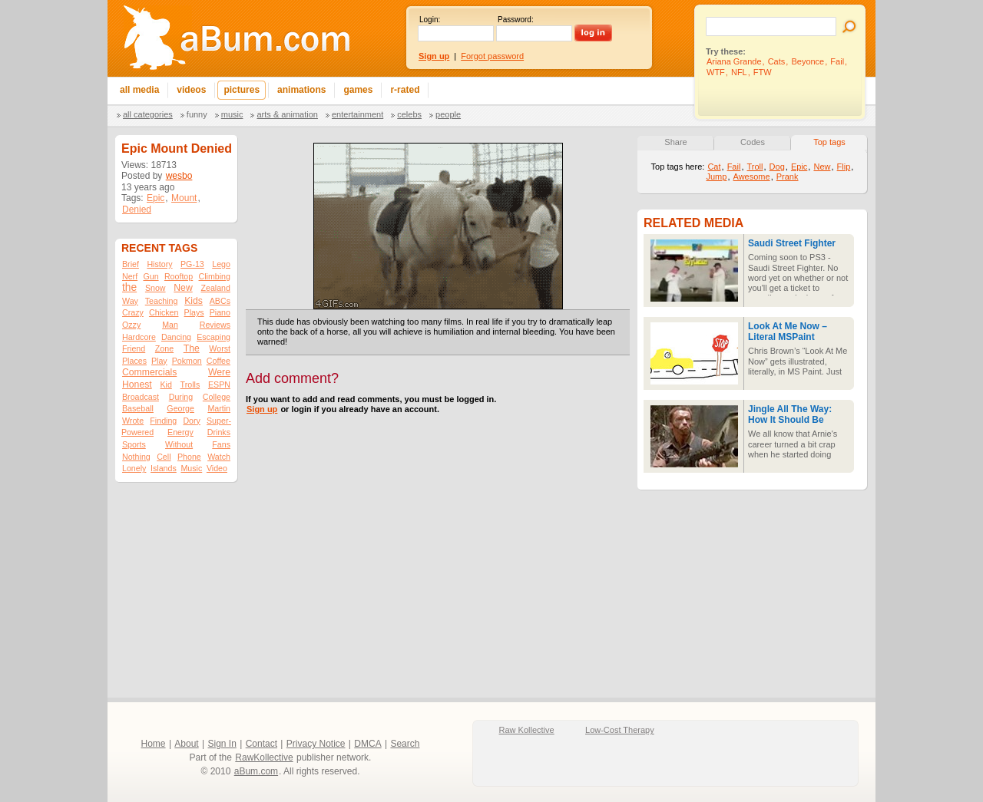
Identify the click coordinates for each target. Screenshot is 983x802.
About (186, 743)
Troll (755, 166)
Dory (191, 420)
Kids (193, 300)
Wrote (133, 420)
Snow (155, 287)
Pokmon (187, 360)
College (216, 396)
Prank (787, 176)
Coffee (218, 360)
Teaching (161, 300)
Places (134, 360)
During (181, 396)
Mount (184, 198)
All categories (148, 114)
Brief (130, 264)
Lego (221, 264)
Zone (164, 348)
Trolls (190, 384)
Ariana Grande (734, 61)
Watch (218, 456)
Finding (163, 420)
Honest (137, 384)
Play (159, 360)
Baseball (138, 408)
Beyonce (807, 61)
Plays (194, 312)
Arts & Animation (287, 114)
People (448, 114)
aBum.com (256, 771)
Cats (777, 61)
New (183, 287)
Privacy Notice (316, 743)
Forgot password (492, 56)
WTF (716, 72)
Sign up (262, 409)
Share (675, 142)
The (192, 348)
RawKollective (264, 757)
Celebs (409, 114)
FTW (762, 72)
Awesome (751, 176)
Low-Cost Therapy (619, 729)
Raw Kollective (526, 729)
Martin (218, 408)
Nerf (129, 276)
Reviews (215, 324)
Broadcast (140, 396)
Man (170, 324)
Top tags (829, 142)
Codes (752, 142)
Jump (716, 176)
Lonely (134, 468)
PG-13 (192, 264)
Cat (713, 166)
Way (130, 300)
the (129, 287)
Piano (220, 312)
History (159, 264)
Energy (180, 432)
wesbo (179, 175)
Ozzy (131, 324)
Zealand (215, 287)
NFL (739, 72)
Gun (150, 276)
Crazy (133, 312)
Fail (837, 61)
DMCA (367, 743)
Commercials (149, 372)
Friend (133, 348)
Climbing (214, 276)
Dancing (176, 337)
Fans (221, 444)
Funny (197, 114)
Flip (844, 166)
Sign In (222, 743)
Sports (134, 444)
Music (232, 114)
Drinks (218, 432)
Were (219, 372)
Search (404, 743)
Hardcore (139, 337)
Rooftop (178, 276)
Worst (219, 348)
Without (179, 444)
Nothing (136, 456)
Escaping (213, 337)
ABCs (220, 300)
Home (153, 743)
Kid (165, 384)
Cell (163, 456)
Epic (155, 198)
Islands (164, 468)
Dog (777, 166)
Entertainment (357, 114)
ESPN (219, 384)
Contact (261, 743)
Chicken (164, 312)
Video (217, 468)
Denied (136, 209)
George (180, 408)
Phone (189, 456)
